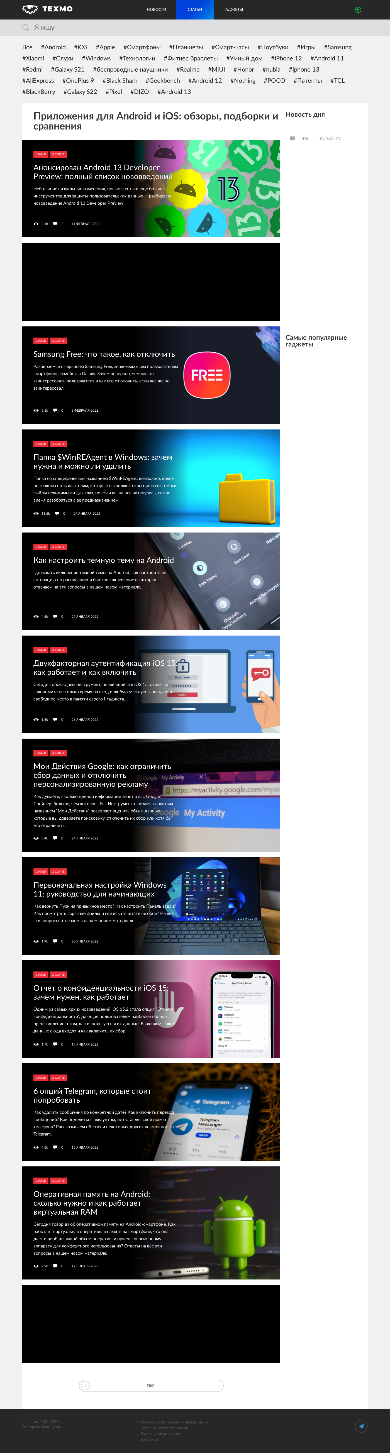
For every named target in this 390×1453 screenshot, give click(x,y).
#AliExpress (38, 81)
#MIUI (216, 70)
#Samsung (338, 47)
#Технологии (137, 58)
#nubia (271, 70)
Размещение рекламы (160, 1434)
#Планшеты (186, 47)
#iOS (80, 47)
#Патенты (308, 81)
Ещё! (118, 1385)
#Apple (105, 47)
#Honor (243, 70)
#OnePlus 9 (78, 81)
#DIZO (139, 92)
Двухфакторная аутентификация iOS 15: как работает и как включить (105, 668)
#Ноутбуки (273, 47)
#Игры (306, 47)
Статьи (41, 154)
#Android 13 (174, 92)
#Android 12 (205, 81)
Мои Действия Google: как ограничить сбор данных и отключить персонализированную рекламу (102, 775)
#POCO (274, 81)
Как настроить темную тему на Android (103, 560)
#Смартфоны (142, 47)
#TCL (337, 81)
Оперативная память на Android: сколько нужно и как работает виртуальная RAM (91, 1203)
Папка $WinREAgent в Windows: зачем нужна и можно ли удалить (102, 461)
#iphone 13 (304, 70)
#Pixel (114, 92)
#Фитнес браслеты (191, 58)
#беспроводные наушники (130, 70)
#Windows (96, 58)
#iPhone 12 (286, 58)
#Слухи (63, 58)
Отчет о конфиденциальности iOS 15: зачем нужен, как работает (101, 992)
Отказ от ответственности (164, 1428)
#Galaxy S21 (68, 70)
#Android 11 (327, 58)
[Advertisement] (151, 282)
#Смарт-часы (230, 47)
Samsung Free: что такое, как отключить (104, 354)
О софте (58, 154)
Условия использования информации (174, 1422)
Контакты (149, 1440)
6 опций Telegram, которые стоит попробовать (92, 1095)
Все (27, 47)
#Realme (188, 70)
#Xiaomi (33, 58)
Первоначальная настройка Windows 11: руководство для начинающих (100, 889)
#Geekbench (163, 81)
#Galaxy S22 (80, 92)
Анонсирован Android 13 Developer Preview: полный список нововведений (103, 172)
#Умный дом (244, 58)
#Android (53, 47)
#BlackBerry (38, 92)
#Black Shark (120, 81)
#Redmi (32, 70)
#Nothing (242, 81)
